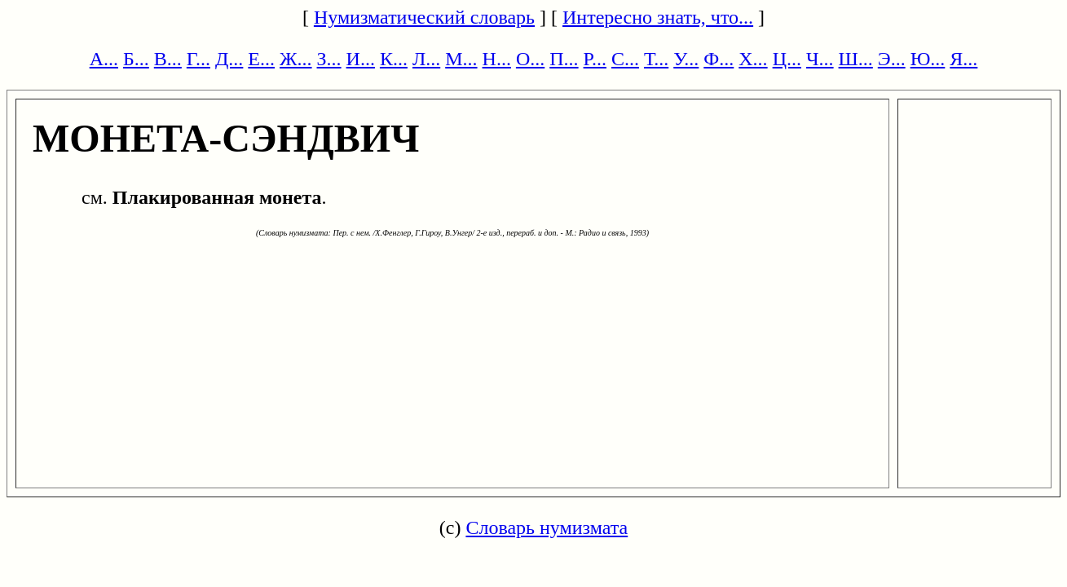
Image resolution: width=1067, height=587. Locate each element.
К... (394, 58)
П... (563, 58)
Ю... (928, 58)
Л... (426, 58)
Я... (963, 58)
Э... (892, 58)
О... (530, 58)
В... (168, 58)
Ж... (296, 58)
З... (329, 58)
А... (104, 58)
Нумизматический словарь (424, 17)
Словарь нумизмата (546, 527)
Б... (136, 58)
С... (625, 58)
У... (686, 58)
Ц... (787, 58)
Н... (497, 58)
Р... (595, 58)
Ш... (856, 58)
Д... (229, 58)
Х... (753, 58)
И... (360, 58)
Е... (261, 58)
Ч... (820, 58)
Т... (656, 58)
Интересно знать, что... (657, 17)
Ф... (718, 58)
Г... (198, 58)
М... (461, 58)
